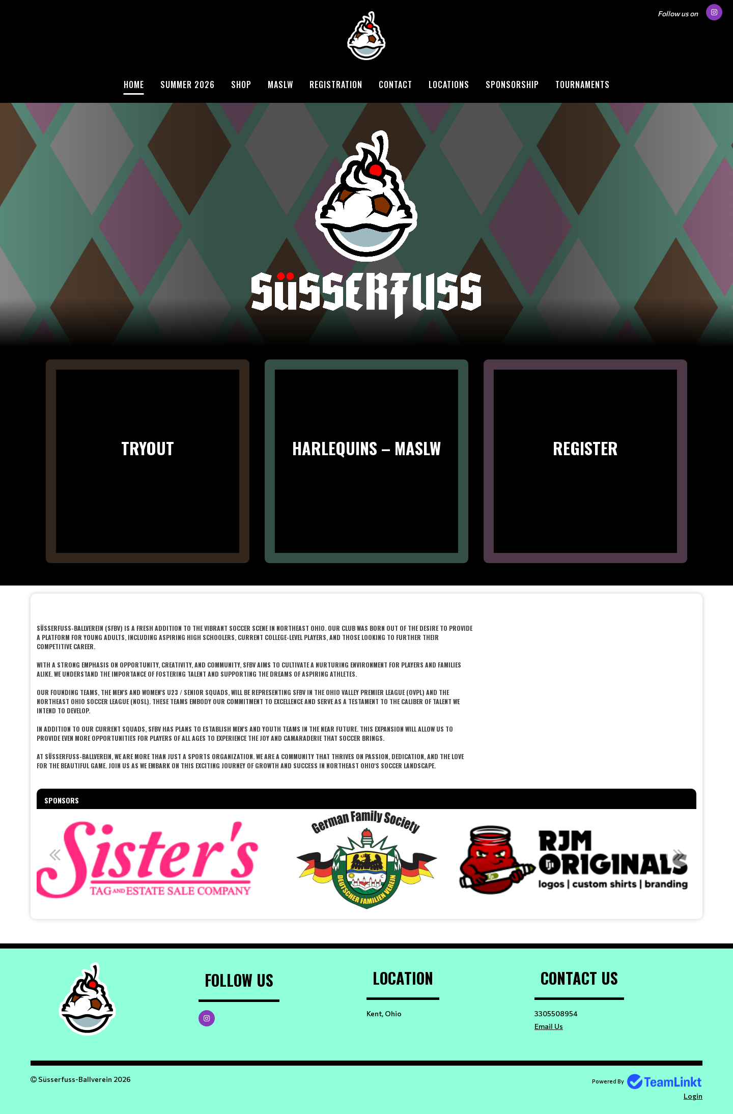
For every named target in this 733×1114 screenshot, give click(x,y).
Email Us (548, 1026)
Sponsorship (512, 84)
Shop (241, 84)
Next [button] (678, 854)
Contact (395, 84)
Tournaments (582, 84)
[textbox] (254, 692)
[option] (367, 860)
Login (693, 1096)
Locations (449, 84)
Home (134, 84)
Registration (335, 84)
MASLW (280, 84)
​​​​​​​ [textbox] (366, 608)
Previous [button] (54, 854)
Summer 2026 (187, 84)
